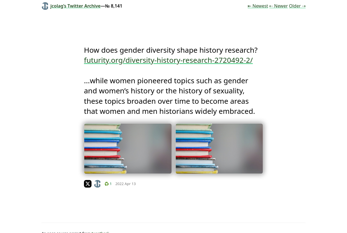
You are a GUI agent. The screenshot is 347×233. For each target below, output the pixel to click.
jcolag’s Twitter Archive (70, 6)
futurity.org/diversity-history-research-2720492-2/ (168, 60)
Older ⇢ (297, 6)
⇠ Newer (278, 6)
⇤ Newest (258, 6)
